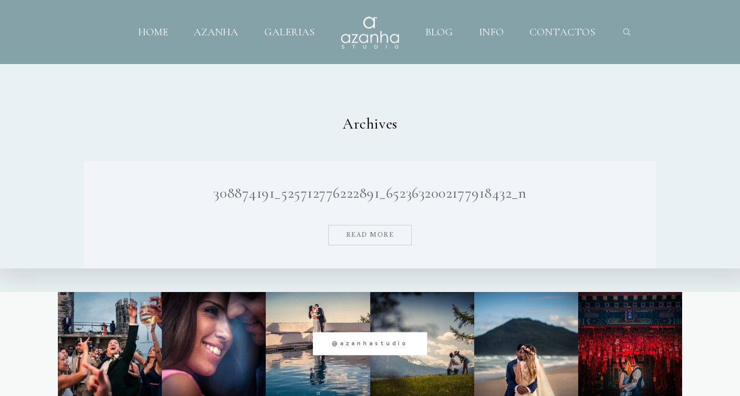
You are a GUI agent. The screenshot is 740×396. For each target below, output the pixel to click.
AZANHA (216, 32)
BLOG (439, 32)
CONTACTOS (563, 32)
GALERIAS (289, 32)
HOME (153, 32)
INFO (491, 32)
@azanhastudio (370, 343)
